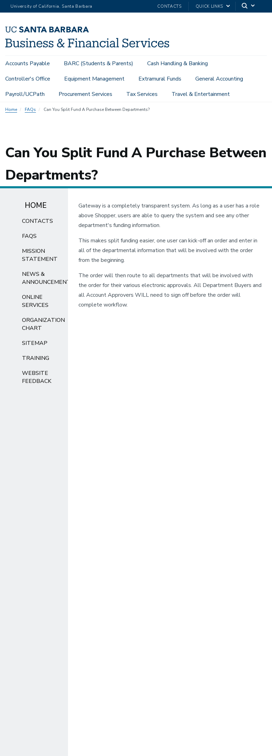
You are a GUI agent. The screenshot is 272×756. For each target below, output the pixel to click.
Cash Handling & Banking (177, 63)
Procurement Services (85, 94)
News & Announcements (48, 280)
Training (35, 360)
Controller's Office (27, 79)
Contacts (169, 6)
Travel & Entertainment (201, 94)
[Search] (249, 6)
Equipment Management (94, 79)
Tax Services (142, 94)
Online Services (35, 303)
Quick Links (209, 6)
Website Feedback (36, 379)
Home (11, 111)
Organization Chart (43, 326)
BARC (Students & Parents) (98, 63)
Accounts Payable (27, 63)
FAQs (30, 111)
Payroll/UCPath (25, 94)
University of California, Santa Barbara (51, 6)
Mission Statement (40, 257)
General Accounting (219, 79)
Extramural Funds (159, 79)
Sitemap (34, 345)
